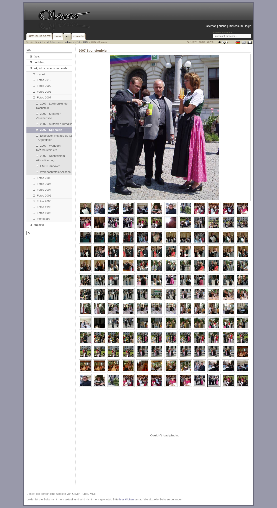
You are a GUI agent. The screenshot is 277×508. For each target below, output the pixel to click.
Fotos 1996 (42, 213)
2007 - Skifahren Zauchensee (48, 116)
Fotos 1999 (42, 207)
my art (39, 74)
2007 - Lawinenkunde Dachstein (52, 106)
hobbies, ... (39, 62)
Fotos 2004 (42, 189)
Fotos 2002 (42, 195)
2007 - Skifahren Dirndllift (54, 124)
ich (41, 42)
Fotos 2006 (42, 178)
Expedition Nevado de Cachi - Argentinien (56, 138)
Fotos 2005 (42, 183)
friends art (41, 218)
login (248, 26)
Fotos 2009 (42, 85)
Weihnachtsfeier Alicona (53, 172)
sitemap (211, 26)
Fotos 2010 (42, 80)
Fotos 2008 (42, 91)
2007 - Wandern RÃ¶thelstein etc (48, 148)
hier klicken (126, 499)
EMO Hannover (48, 166)
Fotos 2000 (42, 201)
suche (222, 26)
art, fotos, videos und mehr (60, 42)
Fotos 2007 (82, 42)
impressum (236, 26)
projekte (37, 224)
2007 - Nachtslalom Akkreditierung (50, 158)
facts (35, 56)
